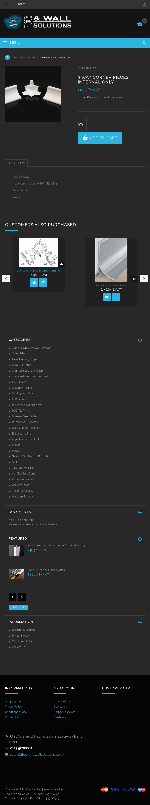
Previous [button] (6, 278)
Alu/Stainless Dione (23, 473)
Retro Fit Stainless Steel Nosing (46, 569)
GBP (8, 3)
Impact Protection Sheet (25, 439)
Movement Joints (22, 387)
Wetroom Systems (23, 496)
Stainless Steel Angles (25, 416)
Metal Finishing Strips (24, 358)
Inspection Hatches (23, 478)
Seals (16, 57)
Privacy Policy (13, 706)
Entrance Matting (22, 433)
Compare (59, 706)
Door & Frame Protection (26, 427)
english (23, 3)
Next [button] (144, 278)
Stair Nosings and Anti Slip (27, 370)
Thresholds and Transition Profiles (31, 376)
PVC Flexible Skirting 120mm (111, 285)
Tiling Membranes (22, 490)
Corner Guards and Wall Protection (32, 347)
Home (7, 57)
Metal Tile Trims (21, 364)
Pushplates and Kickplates (27, 404)
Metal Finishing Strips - (22, 519)
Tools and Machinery (24, 467)
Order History (62, 700)
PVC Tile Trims (21, 410)
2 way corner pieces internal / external (38, 271)
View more (18, 607)
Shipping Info (13, 700)
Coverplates (19, 353)
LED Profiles (19, 398)
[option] (38, 265)
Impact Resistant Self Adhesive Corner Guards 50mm (59, 545)
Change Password (64, 711)
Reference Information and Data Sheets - (33, 524)
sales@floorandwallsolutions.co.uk (37, 754)
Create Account (63, 717)
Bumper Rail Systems (25, 421)
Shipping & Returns (23, 629)
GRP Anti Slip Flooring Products (30, 456)
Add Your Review (114, 97)
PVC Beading (28, 57)
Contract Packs (20, 484)
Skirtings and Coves (23, 393)
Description (16, 163)
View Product (34, 282)
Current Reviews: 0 (89, 97)
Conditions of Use (22, 641)
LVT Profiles (19, 381)
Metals (16, 450)
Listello (16, 444)
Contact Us (18, 646)
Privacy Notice (20, 635)
